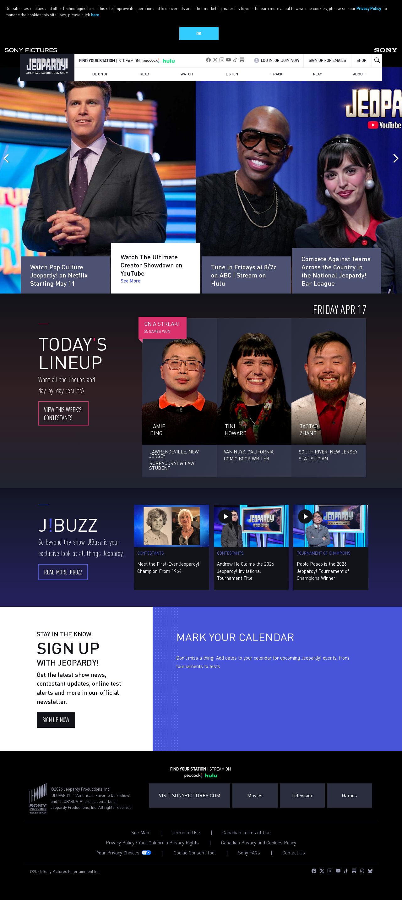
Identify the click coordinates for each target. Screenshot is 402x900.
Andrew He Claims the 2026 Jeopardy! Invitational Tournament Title (245, 571)
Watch (187, 74)
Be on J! (99, 74)
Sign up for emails (327, 60)
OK (198, 33)
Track (276, 74)
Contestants (150, 553)
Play (317, 74)
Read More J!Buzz (63, 572)
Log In (267, 60)
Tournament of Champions (323, 553)
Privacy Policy (368, 8)
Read (144, 74)
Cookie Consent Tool (195, 852)
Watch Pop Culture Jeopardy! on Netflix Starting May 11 (59, 265)
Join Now (290, 60)
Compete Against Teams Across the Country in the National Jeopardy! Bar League (336, 271)
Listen (232, 74)
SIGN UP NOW (55, 719)
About (359, 74)
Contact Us (293, 852)
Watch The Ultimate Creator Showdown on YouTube (151, 275)
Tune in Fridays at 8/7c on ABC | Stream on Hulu (244, 275)
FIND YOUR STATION (97, 60)
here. (95, 14)
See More (40, 280)
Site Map (140, 832)
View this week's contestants (63, 413)
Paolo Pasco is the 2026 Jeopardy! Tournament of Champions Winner (323, 571)
